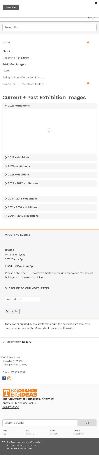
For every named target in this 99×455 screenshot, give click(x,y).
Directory (30, 434)
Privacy (76, 430)
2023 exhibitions (17, 174)
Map (4, 434)
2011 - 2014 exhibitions (21, 207)
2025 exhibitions (17, 157)
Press (5, 71)
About (6, 51)
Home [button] (45, 42)
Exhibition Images (14, 64)
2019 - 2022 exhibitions (21, 183)
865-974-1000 (10, 407)
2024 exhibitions (17, 166)
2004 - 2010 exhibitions (22, 215)
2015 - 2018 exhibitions (21, 198)
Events (5, 430)
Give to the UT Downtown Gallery (45, 84)
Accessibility (78, 434)
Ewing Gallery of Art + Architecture (23, 77)
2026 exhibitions (17, 105)
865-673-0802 (18, 372)
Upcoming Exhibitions (15, 57)
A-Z (27, 430)
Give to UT (54, 434)
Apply (52, 430)
